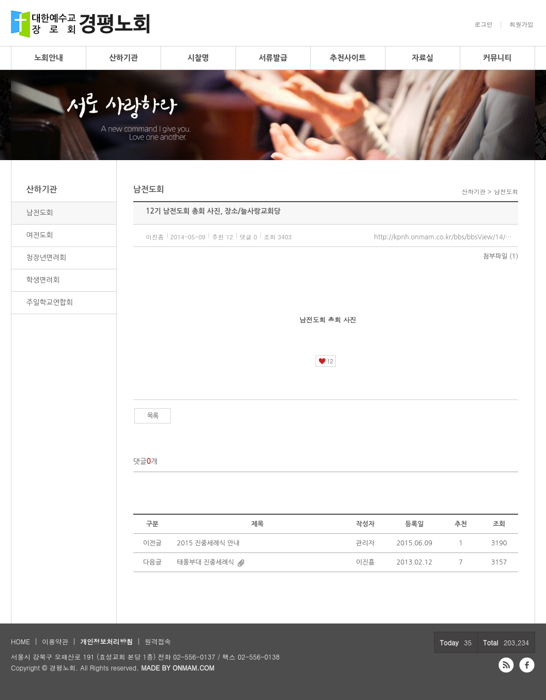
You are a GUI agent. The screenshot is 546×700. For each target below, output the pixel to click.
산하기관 (123, 58)
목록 (152, 416)
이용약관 (55, 641)
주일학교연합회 (49, 302)
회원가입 (521, 24)
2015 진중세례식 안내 (208, 543)
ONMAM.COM (194, 667)
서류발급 (273, 58)
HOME (20, 641)
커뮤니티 (497, 58)
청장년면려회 (46, 257)
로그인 (483, 24)
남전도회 (39, 212)
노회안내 (48, 58)
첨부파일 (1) (500, 256)
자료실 (422, 58)
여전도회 (39, 235)
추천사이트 (348, 58)
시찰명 (198, 58)
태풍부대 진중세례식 (205, 562)
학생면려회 (43, 280)
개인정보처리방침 (106, 641)
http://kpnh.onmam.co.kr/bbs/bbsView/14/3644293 (446, 237)
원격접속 (158, 641)
